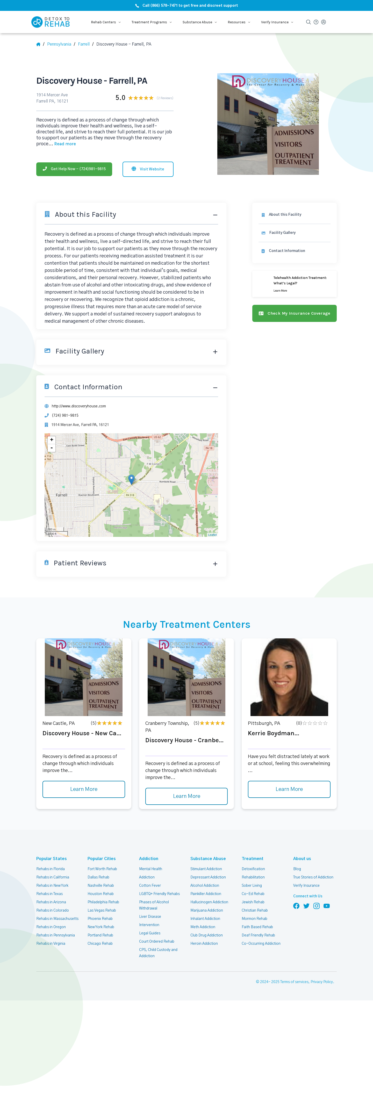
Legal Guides (149, 931)
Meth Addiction (202, 925)
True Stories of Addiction (313, 876)
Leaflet (214, 533)
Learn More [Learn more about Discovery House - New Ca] (83, 788)
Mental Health (150, 867)
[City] (87, 44)
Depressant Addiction (208, 876)
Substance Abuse (206, 857)
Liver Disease (150, 915)
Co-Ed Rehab (252, 892)
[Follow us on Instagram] (316, 904)
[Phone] (74, 161)
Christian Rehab (255, 909)
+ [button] (51, 438)
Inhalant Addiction (205, 917)
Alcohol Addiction (204, 884)
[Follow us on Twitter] (306, 904)
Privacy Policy (322, 980)
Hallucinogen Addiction (209, 900)
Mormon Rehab (254, 917)
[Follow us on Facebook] (296, 904)
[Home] (40, 44)
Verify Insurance (306, 884)
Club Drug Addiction (206, 934)
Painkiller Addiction (205, 892)
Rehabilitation (253, 876)
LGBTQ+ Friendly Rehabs (159, 892)
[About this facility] (296, 213)
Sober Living (252, 884)
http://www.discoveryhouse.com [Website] (78, 404)
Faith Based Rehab (257, 925)
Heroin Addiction (203, 942)
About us (301, 857)
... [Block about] (159, 136)
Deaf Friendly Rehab (258, 934)
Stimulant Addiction (206, 867)
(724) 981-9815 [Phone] (64, 414)
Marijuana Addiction (206, 909)
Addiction (147, 857)
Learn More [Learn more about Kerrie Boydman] (289, 788)
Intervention (149, 923)
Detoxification (253, 867)
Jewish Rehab (253, 900)
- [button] (52, 446)
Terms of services (295, 980)
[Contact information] (296, 249)
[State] (62, 44)
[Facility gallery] (296, 231)
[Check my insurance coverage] (295, 311)
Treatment (251, 857)
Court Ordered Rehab (156, 940)
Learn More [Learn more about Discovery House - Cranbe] (186, 795)
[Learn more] (295, 282)
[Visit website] (148, 161)
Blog (296, 867)
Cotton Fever (149, 884)
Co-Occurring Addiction (260, 942)
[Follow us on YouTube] (327, 904)
